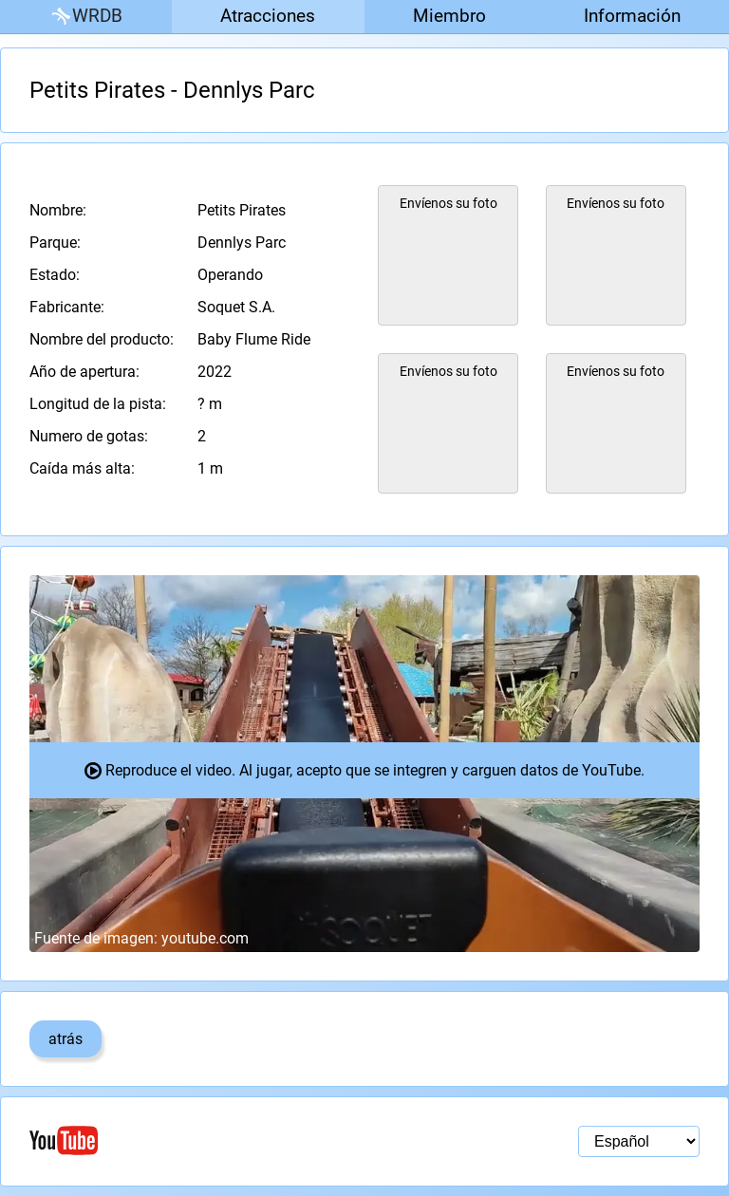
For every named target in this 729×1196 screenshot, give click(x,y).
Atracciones (267, 16)
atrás (65, 1039)
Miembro (449, 16)
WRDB (85, 16)
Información (632, 16)
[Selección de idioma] (639, 1141)
